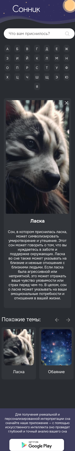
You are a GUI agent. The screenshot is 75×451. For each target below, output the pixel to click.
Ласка (18, 371)
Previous (57, 320)
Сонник (26, 9)
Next (68, 320)
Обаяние (56, 371)
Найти (67, 33)
